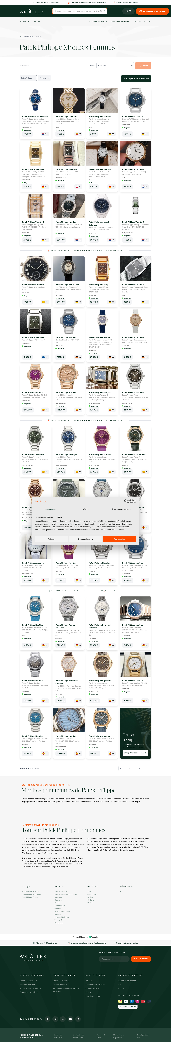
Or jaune (90, 903)
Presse (88, 992)
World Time (59, 923)
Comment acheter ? (28, 980)
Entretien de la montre (128, 980)
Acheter (25, 21)
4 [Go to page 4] (139, 768)
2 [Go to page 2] (129, 768)
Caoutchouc (92, 894)
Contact (147, 21)
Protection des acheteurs (30, 988)
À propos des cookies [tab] (121, 509)
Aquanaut (58, 897)
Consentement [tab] (50, 509)
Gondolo (58, 908)
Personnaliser (85, 539)
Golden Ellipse (60, 906)
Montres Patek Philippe (30, 891)
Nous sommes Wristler (120, 21)
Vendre (37, 21)
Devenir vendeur (60, 984)
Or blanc (90, 900)
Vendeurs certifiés (27, 984)
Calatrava (58, 900)
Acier (89, 891)
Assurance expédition (29, 992)
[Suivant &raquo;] (149, 768)
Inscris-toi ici (141, 959)
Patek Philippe (28, 36)
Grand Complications (62, 911)
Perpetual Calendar (62, 917)
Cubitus (57, 903)
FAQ (120, 984)
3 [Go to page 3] (134, 768)
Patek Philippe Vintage (30, 897)
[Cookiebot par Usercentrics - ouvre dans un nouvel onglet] (126, 501)
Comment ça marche (98, 21)
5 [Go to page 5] (144, 768)
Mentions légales (93, 996)
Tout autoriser (120, 539)
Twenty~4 (58, 920)
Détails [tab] (85, 509)
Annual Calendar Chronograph (66, 894)
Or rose (90, 897)
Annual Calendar (61, 891)
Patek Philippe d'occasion (31, 894)
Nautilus (58, 914)
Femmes (38, 36)
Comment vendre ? (61, 980)
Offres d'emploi (92, 988)
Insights (137, 21)
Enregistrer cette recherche (136, 78)
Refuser (51, 539)
